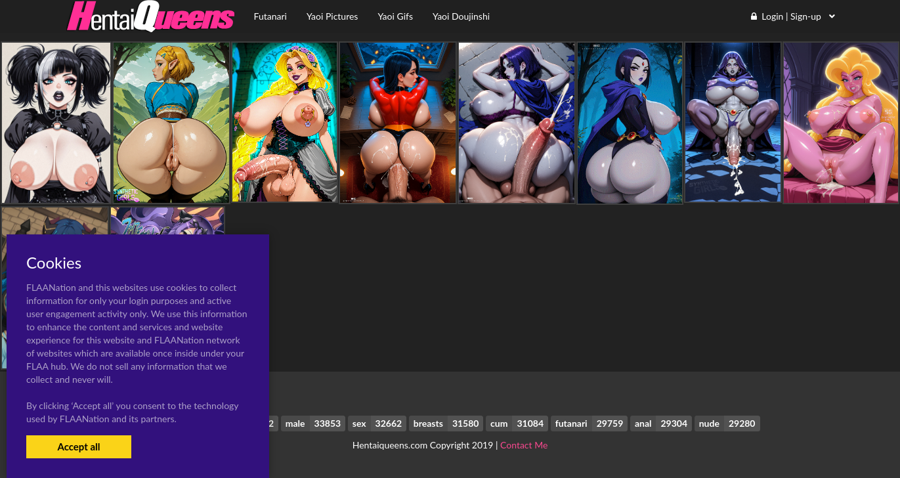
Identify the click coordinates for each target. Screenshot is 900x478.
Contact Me (523, 444)
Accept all (78, 446)
